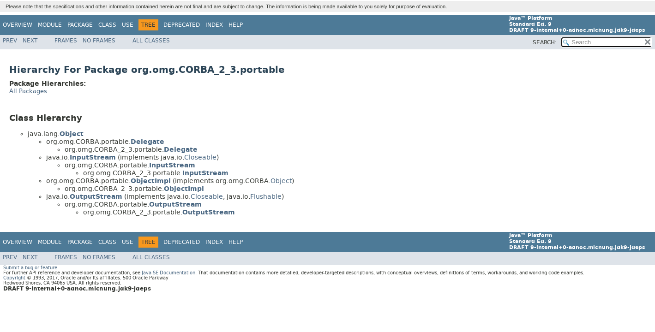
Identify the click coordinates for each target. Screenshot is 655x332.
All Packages (28, 91)
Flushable (266, 197)
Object (281, 181)
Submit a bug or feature (30, 267)
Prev (10, 40)
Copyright (14, 277)
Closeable (200, 157)
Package (80, 25)
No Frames (99, 40)
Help (235, 25)
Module (50, 25)
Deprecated (181, 25)
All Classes (151, 40)
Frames (65, 40)
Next (30, 40)
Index (214, 25)
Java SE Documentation (168, 272)
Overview (17, 25)
